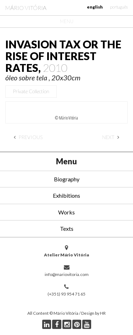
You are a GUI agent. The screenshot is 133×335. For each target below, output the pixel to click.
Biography (66, 179)
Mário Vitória (25, 7)
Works (66, 212)
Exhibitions (66, 195)
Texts (66, 228)
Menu (66, 21)
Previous (28, 137)
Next (110, 137)
